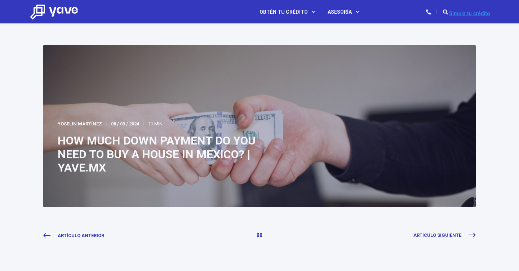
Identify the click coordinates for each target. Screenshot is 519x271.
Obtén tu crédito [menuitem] (284, 12)
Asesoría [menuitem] (340, 12)
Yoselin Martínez (80, 123)
